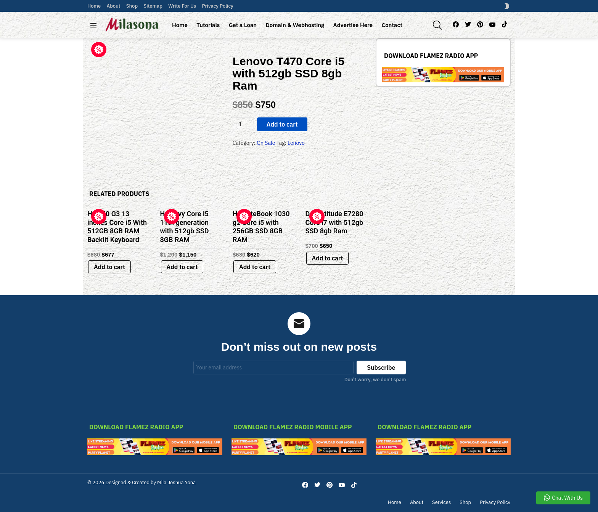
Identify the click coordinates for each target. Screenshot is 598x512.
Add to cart (282, 124)
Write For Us (182, 6)
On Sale (266, 143)
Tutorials (208, 25)
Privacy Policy (217, 6)
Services (441, 502)
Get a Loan (243, 25)
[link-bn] (443, 80)
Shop (132, 6)
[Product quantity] (243, 124)
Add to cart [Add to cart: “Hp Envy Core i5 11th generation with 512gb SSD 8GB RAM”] (182, 267)
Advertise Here (353, 25)
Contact (392, 25)
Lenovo (296, 143)
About (114, 6)
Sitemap (152, 6)
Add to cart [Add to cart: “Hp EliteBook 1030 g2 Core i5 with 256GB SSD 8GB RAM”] (254, 267)
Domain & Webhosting (294, 25)
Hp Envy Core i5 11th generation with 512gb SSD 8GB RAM (184, 227)
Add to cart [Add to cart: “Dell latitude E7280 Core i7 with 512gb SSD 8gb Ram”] (327, 258)
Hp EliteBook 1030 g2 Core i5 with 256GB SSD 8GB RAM (261, 227)
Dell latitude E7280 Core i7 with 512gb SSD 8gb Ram (334, 222)
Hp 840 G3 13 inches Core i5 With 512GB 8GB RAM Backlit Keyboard (117, 227)
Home (94, 6)
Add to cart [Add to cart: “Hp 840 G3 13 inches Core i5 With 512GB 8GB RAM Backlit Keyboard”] (109, 267)
